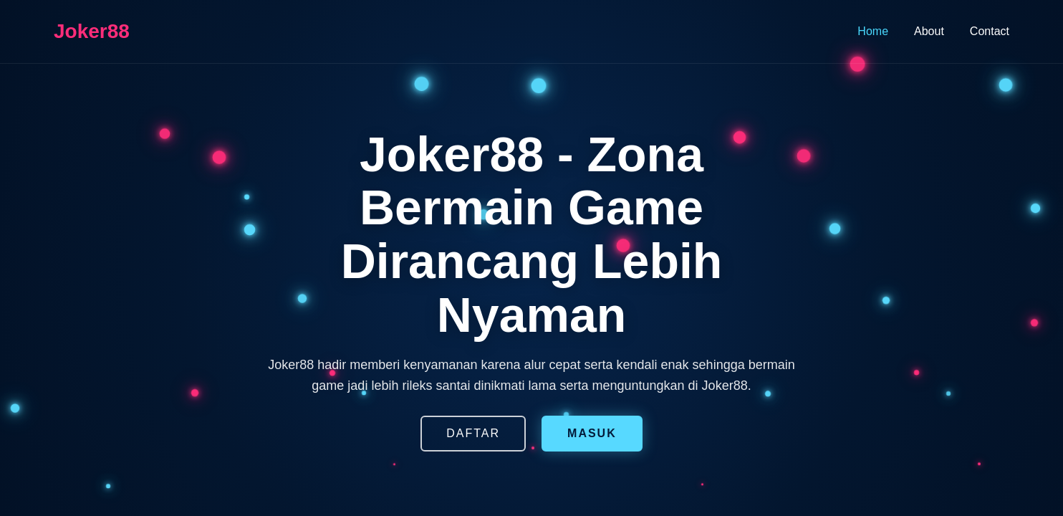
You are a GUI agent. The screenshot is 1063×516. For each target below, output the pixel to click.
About (929, 31)
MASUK (592, 433)
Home (872, 31)
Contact (989, 31)
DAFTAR (473, 433)
